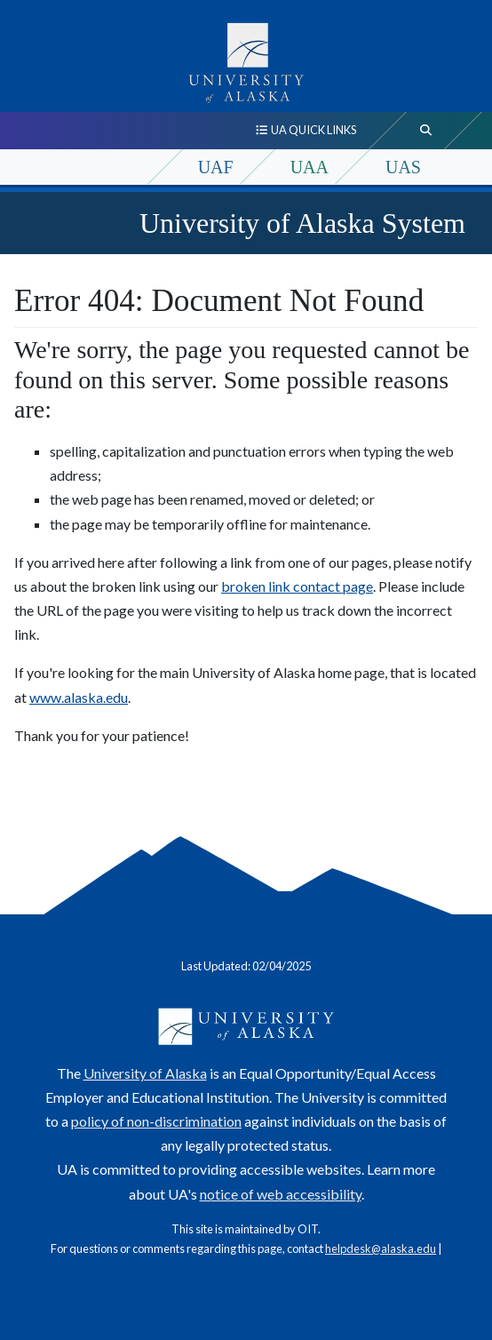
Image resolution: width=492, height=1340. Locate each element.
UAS (403, 167)
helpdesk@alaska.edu (380, 1248)
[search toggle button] (426, 130)
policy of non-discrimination (156, 1121)
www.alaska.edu (78, 697)
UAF (216, 167)
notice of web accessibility (280, 1193)
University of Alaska (145, 1073)
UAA (309, 167)
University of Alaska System (302, 223)
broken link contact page (297, 586)
